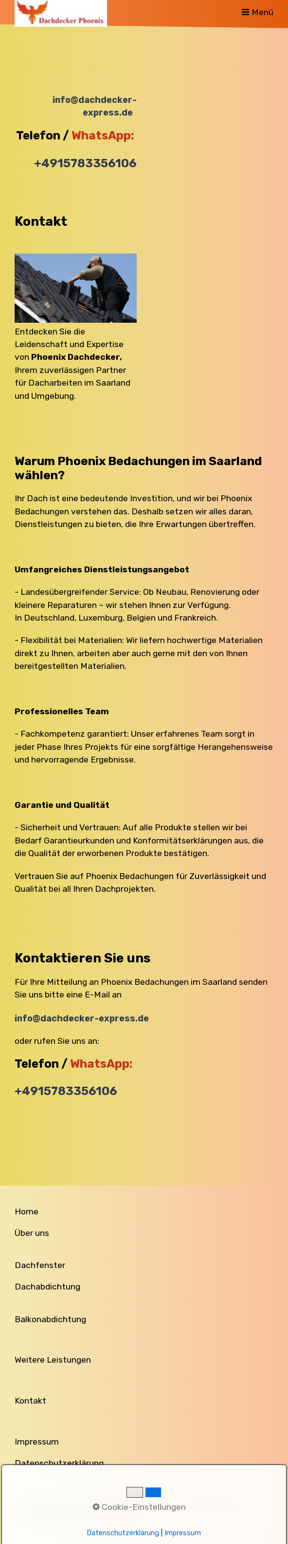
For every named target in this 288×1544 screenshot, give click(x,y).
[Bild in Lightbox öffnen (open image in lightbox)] (76, 288)
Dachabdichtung (47, 1286)
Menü (262, 12)
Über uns (32, 1233)
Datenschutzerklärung (59, 1463)
